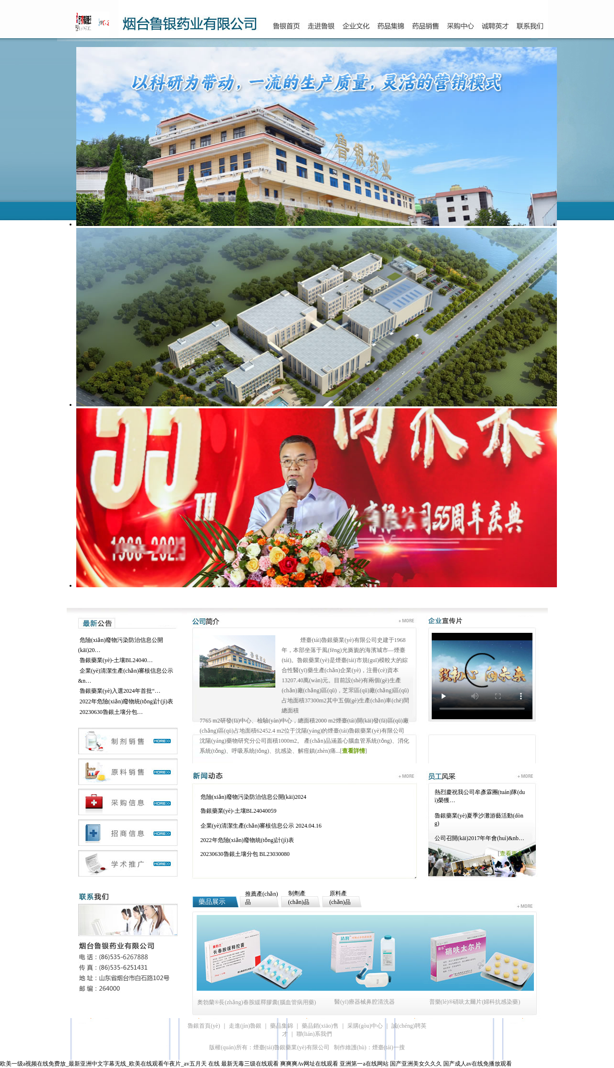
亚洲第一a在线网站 (364, 1063)
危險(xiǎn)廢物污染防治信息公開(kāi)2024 (254, 797)
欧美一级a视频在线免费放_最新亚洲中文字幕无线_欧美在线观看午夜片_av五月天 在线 (110, 1063)
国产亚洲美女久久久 (416, 1063)
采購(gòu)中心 (365, 1025)
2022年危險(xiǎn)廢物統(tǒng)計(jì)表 (126, 701)
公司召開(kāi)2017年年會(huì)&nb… (479, 838)
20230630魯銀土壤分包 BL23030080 (245, 854)
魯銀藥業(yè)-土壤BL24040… (116, 660)
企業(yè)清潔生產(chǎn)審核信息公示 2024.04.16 (261, 825)
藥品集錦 (281, 1025)
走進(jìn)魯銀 (245, 1025)
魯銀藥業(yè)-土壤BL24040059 (239, 810)
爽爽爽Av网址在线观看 (309, 1063)
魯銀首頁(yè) (204, 1025)
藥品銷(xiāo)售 (320, 1025)
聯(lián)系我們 (314, 1034)
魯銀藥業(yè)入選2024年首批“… (120, 691)
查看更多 (511, 853)
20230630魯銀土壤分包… (111, 712)
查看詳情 (353, 751)
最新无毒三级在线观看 (250, 1063)
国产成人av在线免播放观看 (477, 1063)
